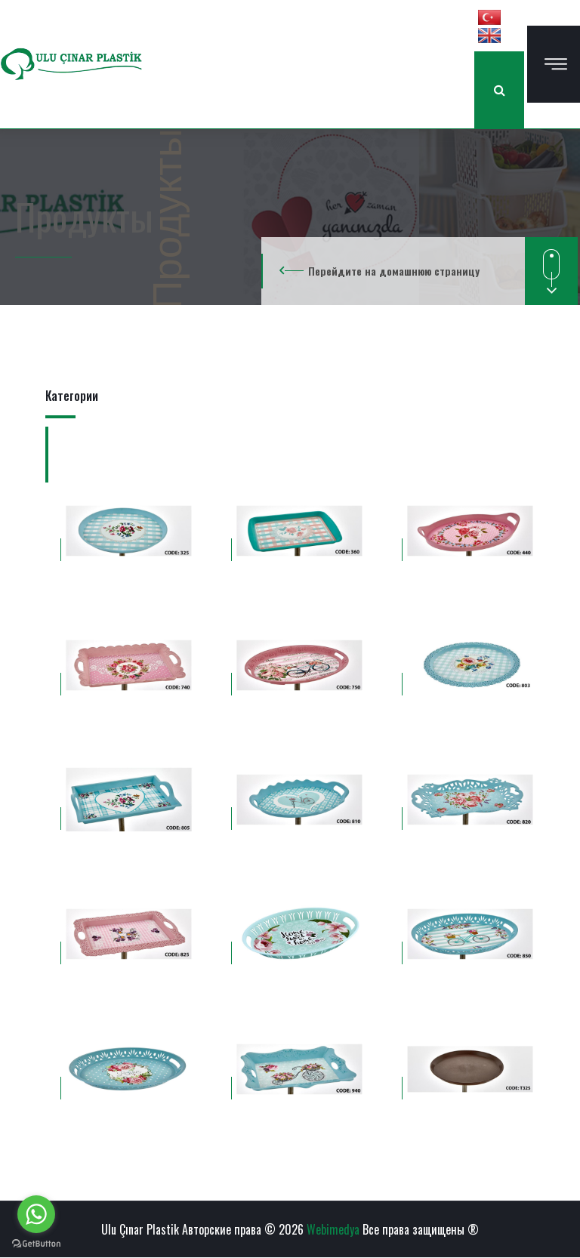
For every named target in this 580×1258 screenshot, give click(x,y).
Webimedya (333, 1229)
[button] (489, 16)
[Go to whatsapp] (36, 1214)
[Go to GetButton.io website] (36, 1242)
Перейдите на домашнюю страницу (394, 271)
